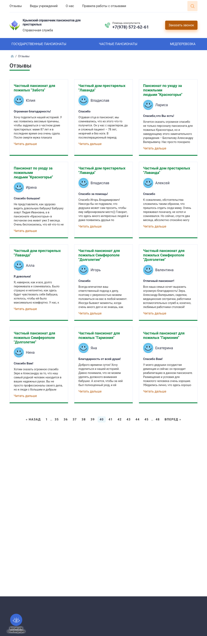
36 (66, 419)
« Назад (33, 419)
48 (158, 419)
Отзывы (16, 6)
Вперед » (173, 419)
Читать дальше (25, 144)
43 (129, 419)
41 (111, 419)
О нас (70, 6)
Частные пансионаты (118, 44)
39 (93, 419)
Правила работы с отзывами (104, 6)
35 (57, 419)
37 (75, 419)
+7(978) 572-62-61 (130, 27)
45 (147, 419)
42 (120, 419)
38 (84, 419)
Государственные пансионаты (39, 44)
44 (137, 419)
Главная (12, 56)
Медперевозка (182, 44)
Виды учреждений (44, 6)
